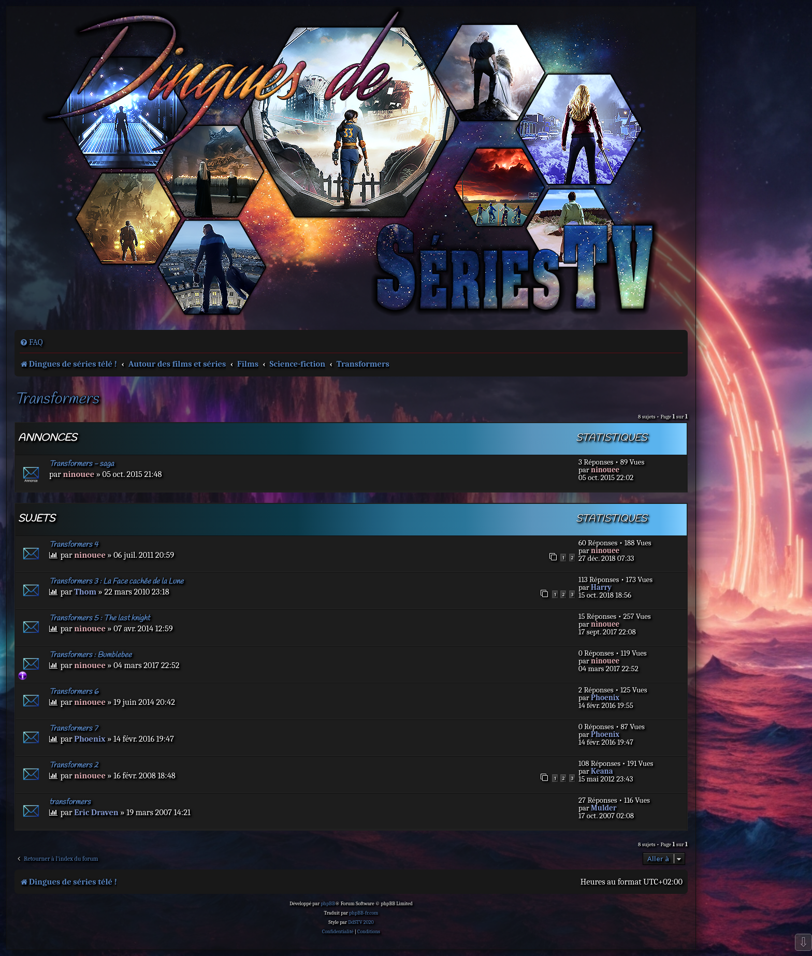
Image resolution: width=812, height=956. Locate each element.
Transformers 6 (73, 692)
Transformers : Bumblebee (90, 655)
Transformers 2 (73, 765)
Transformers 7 (73, 728)
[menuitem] (31, 342)
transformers (70, 802)
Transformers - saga (81, 464)
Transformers (56, 399)
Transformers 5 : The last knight (99, 618)
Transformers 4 (73, 545)
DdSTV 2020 (360, 922)
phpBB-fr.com (363, 913)
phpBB (328, 904)
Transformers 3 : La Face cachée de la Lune (116, 581)
